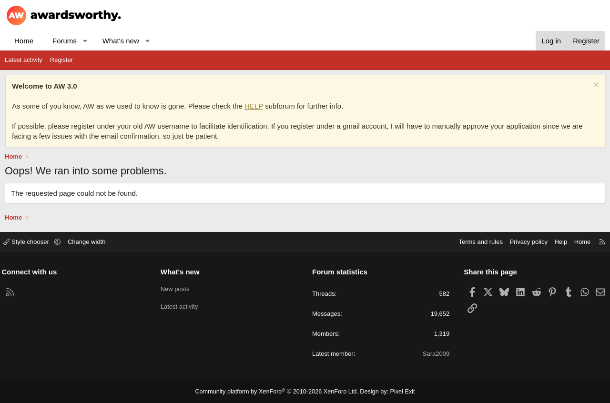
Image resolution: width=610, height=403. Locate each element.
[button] (85, 40)
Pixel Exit (397, 391)
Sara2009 (434, 353)
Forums (64, 41)
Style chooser (30, 241)
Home (23, 41)
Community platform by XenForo (278, 391)
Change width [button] (90, 241)
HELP (253, 106)
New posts (176, 288)
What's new (120, 41)
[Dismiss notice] (595, 86)
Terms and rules (477, 241)
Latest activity (23, 59)
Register (61, 59)
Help (557, 241)
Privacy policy (525, 241)
